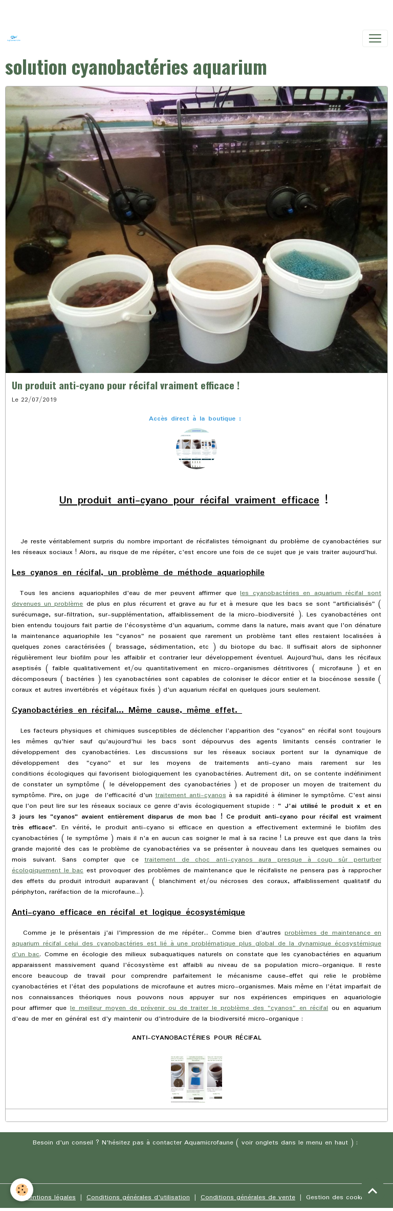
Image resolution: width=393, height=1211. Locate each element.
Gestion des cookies (337, 1197)
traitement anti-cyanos (190, 795)
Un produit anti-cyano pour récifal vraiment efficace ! (125, 385)
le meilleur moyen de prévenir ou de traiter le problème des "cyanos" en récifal (199, 1008)
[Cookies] (21, 1189)
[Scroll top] (372, 1190)
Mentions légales (50, 1197)
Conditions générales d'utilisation (138, 1197)
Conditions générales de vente (248, 1197)
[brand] (16, 38)
